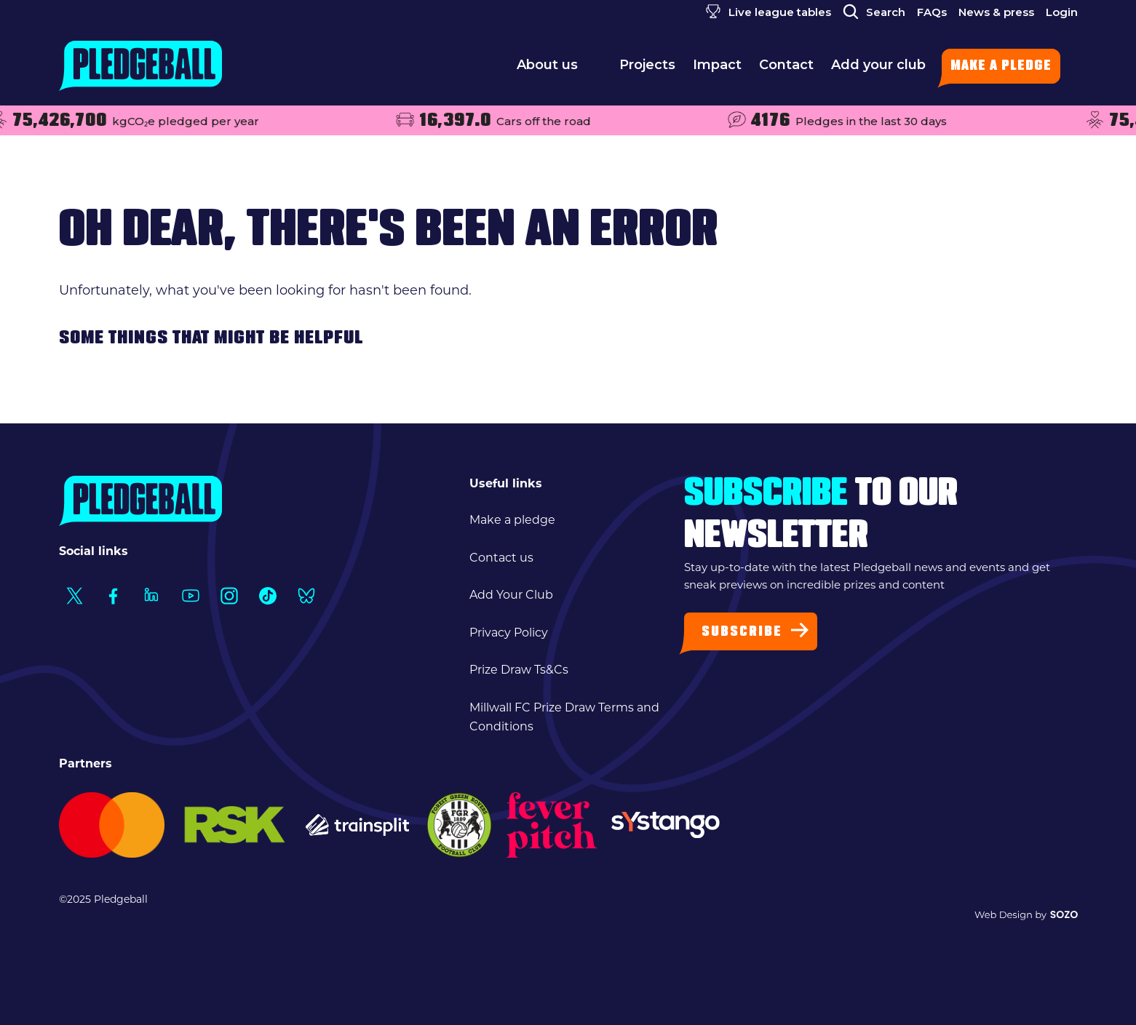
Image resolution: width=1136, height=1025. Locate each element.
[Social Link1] (74, 595)
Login (1062, 12)
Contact (786, 69)
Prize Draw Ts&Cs (518, 671)
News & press (996, 12)
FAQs (932, 12)
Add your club (878, 69)
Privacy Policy (508, 633)
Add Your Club (511, 596)
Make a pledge (1001, 66)
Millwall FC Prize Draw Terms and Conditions (564, 718)
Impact (717, 69)
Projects (647, 69)
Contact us (501, 559)
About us (559, 69)
